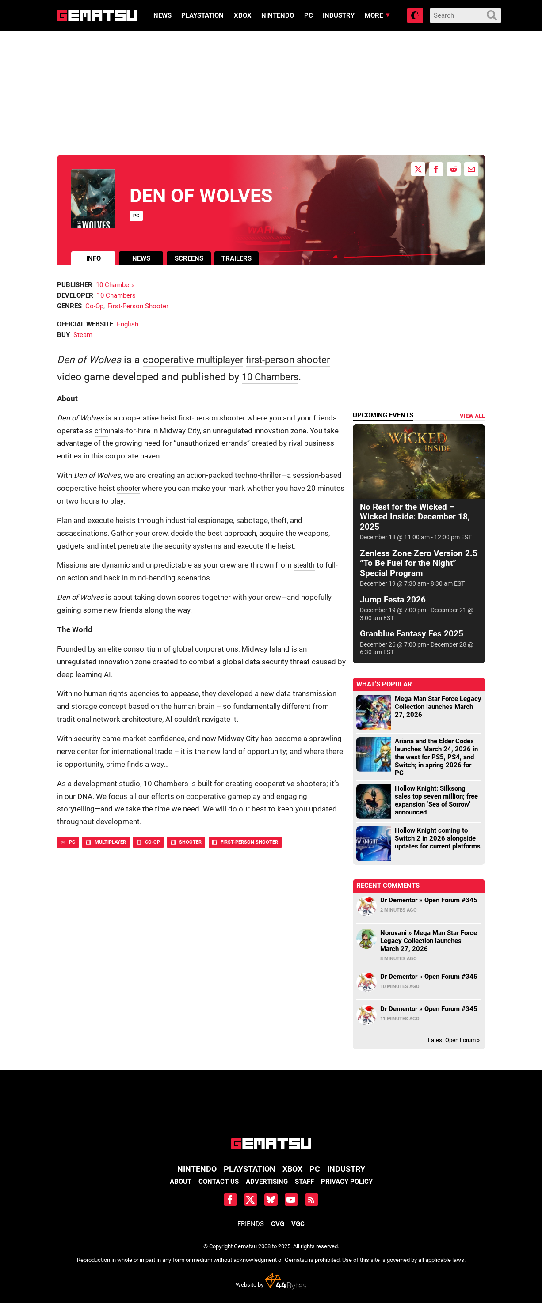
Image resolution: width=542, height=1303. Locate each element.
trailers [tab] (236, 258)
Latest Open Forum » (454, 1040)
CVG (277, 1224)
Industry (339, 15)
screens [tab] (189, 258)
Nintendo (277, 15)
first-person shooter (298, 359)
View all (472, 416)
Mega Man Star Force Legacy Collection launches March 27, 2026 (438, 707)
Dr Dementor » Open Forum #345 (428, 900)
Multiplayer (106, 842)
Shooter (186, 842)
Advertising (267, 1182)
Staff (304, 1182)
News (162, 15)
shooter (130, 488)
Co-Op (94, 306)
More (373, 15)
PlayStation (202, 15)
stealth (305, 565)
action (197, 475)
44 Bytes (285, 1281)
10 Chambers (115, 285)
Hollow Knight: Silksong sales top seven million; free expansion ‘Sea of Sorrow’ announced (436, 800)
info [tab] (93, 258)
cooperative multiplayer (196, 359)
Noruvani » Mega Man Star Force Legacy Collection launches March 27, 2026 (428, 941)
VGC (298, 1224)
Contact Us (218, 1182)
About (180, 1182)
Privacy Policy (347, 1182)
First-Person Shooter (137, 306)
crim (102, 431)
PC (308, 15)
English (127, 324)
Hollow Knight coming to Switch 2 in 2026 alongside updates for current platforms (438, 838)
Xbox (242, 15)
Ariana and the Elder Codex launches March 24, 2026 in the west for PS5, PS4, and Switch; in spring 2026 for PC (436, 757)
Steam (82, 335)
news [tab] (141, 258)
